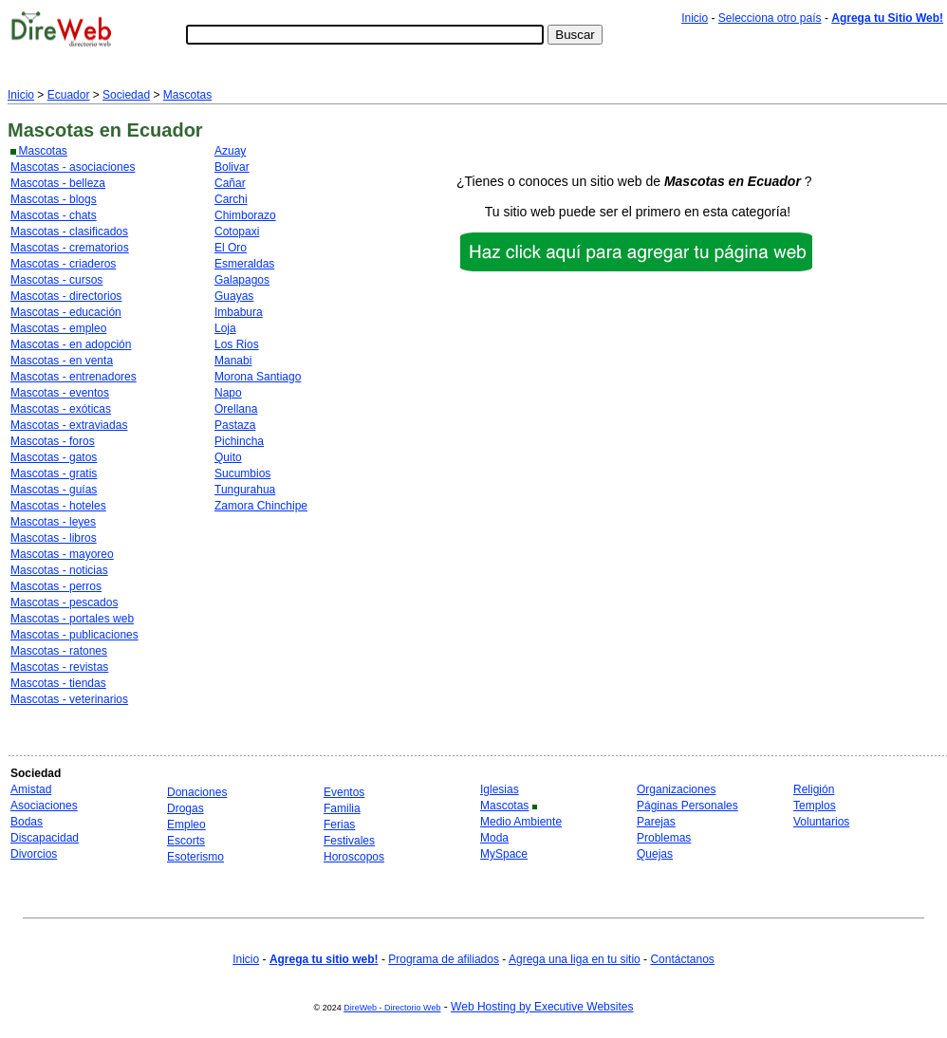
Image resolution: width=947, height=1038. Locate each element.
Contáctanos (682, 959)
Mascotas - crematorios (69, 247)
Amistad (30, 789)
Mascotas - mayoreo (62, 554)
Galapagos (241, 280)
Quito (228, 457)
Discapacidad (44, 837)
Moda (494, 837)
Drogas (185, 808)
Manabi (232, 360)
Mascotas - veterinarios (69, 699)
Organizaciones (676, 789)
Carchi (231, 199)
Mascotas (187, 95)
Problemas (664, 837)
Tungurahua (244, 489)
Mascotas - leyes (53, 521)
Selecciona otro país (770, 18)
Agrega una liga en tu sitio (575, 959)
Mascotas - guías (53, 489)
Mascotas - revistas (59, 667)
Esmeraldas (244, 263)
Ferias (339, 824)
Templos (814, 805)
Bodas (26, 821)
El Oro (230, 247)
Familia (342, 808)
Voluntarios (821, 821)
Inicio (694, 18)
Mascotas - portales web (72, 618)
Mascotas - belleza (57, 183)
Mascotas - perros (56, 586)
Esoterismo (195, 856)
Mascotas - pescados (64, 602)
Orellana (235, 409)
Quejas (655, 854)
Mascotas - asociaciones (72, 167)
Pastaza (234, 425)
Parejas (656, 821)
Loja (225, 328)
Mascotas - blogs (53, 199)
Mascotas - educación (65, 312)
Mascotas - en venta (61, 360)
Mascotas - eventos (59, 392)
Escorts (186, 840)
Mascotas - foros (52, 441)
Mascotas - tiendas (58, 683)
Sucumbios (242, 473)
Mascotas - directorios (65, 296)
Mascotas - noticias (59, 570)
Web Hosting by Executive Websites (542, 1006)
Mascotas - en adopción (70, 344)
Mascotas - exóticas (60, 409)
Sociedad (126, 95)
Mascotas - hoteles (58, 505)
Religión (813, 789)
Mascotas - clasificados (69, 231)
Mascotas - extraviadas (68, 425)
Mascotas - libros (53, 538)
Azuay (230, 151)
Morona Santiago (257, 376)
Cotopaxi (236, 231)
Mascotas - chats (53, 215)
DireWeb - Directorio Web (392, 1007)
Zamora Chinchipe (260, 505)
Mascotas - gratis (53, 473)
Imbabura (238, 312)
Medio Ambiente (521, 821)
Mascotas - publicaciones (74, 634)
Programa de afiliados (443, 959)
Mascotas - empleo (58, 328)
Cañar (230, 183)
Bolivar (232, 167)
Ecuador (68, 95)
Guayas (233, 296)
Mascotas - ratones (58, 651)
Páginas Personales (687, 805)
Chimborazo (245, 215)
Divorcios (33, 854)
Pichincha (239, 441)
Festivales (349, 840)
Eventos (344, 792)
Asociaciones (44, 805)
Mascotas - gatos (53, 457)
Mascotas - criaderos (63, 263)
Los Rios (236, 344)
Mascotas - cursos (56, 280)
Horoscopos (354, 856)
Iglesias (499, 789)
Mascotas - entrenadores (73, 376)
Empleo (186, 824)
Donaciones (197, 792)
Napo (228, 392)
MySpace (504, 854)
